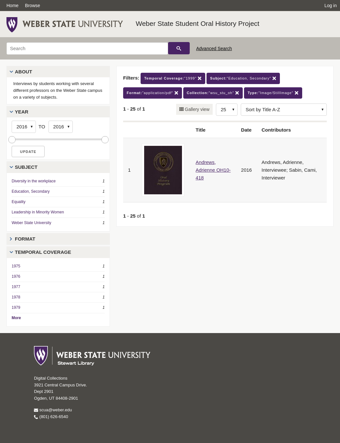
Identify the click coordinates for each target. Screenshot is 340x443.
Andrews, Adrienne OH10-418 (213, 169)
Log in (330, 5)
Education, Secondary (30, 191)
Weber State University (31, 223)
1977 (16, 287)
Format (25, 239)
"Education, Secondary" (243, 78)
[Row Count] (227, 109)
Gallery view (196, 109)
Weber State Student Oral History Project (197, 23)
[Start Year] (24, 127)
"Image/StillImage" (273, 93)
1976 (16, 276)
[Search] (87, 48)
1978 (16, 297)
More (16, 318)
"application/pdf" (152, 93)
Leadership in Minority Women (38, 212)
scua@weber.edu (53, 409)
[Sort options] (284, 109)
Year (21, 111)
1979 (16, 307)
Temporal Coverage (43, 252)
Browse (32, 5)
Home (12, 5)
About (23, 71)
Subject (26, 167)
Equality (19, 202)
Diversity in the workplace (34, 181)
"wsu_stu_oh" (213, 93)
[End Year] (60, 127)
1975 (16, 266)
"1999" (173, 78)
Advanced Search (214, 48)
